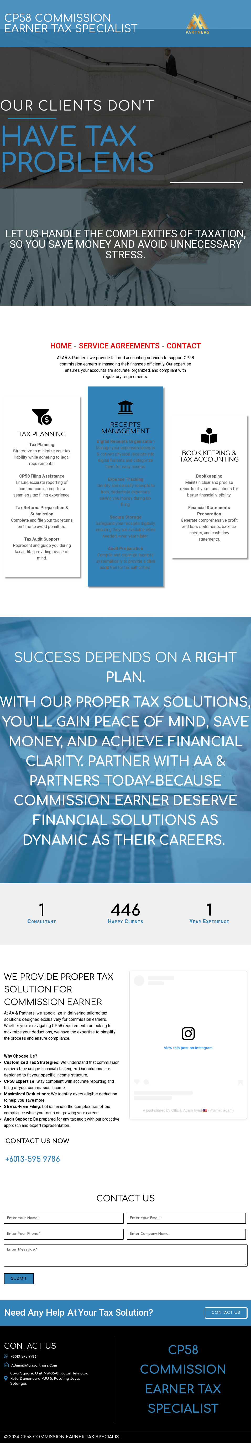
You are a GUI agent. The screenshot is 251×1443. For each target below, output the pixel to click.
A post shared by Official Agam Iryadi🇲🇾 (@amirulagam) (188, 1110)
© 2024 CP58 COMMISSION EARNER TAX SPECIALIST (62, 1437)
